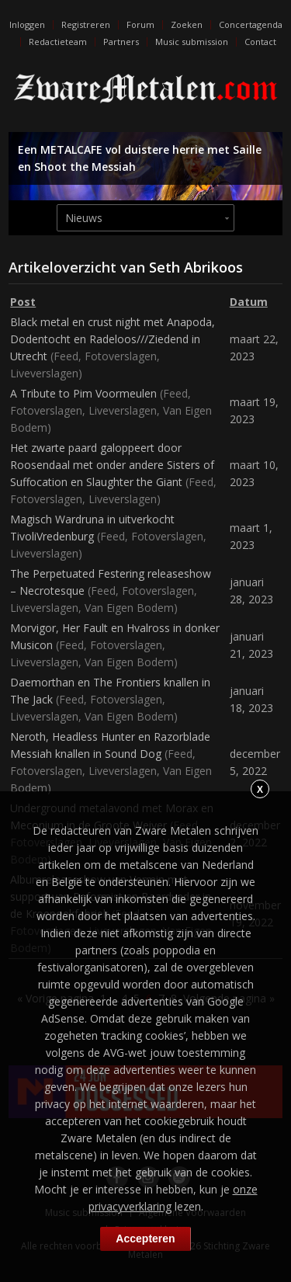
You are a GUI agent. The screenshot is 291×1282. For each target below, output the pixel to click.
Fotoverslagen (121, 356)
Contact (260, 41)
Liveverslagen (44, 373)
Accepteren (145, 1238)
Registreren (85, 24)
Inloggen (27, 24)
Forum (140, 24)
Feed (66, 356)
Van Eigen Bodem (129, 607)
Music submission (191, 41)
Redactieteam (58, 41)
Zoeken (187, 24)
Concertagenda (250, 24)
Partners (121, 41)
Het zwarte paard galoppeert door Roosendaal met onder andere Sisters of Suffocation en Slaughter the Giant (112, 464)
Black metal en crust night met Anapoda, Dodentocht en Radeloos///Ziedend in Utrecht (112, 338)
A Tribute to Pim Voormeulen (83, 393)
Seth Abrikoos (196, 267)
